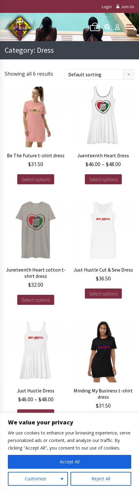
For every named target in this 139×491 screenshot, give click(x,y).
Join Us (125, 6)
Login (107, 6)
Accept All (70, 462)
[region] (69, 452)
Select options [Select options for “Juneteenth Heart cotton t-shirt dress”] (36, 300)
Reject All (100, 479)
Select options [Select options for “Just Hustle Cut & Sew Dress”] (103, 293)
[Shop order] (99, 74)
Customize (35, 479)
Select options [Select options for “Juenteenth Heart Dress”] (103, 179)
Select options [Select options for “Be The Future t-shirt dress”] (36, 179)
